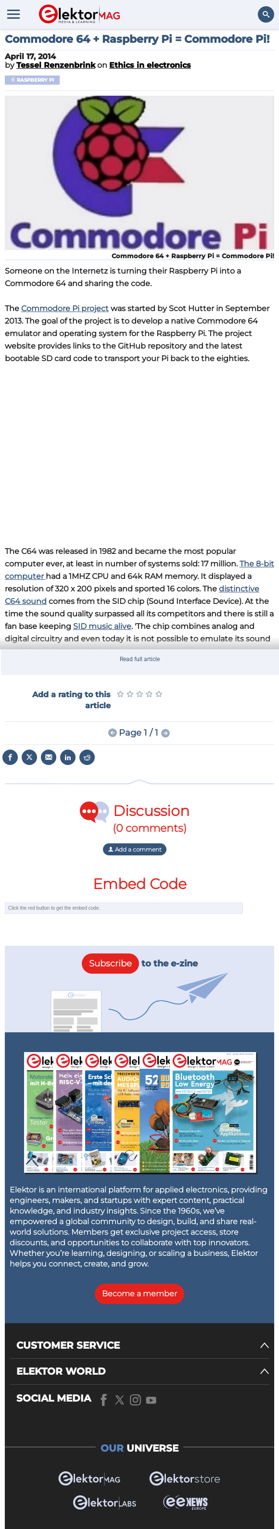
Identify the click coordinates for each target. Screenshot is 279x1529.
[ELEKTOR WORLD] (142, 1371)
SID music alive (102, 626)
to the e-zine (140, 963)
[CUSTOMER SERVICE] (142, 1345)
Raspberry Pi (32, 80)
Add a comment (135, 849)
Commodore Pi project (65, 308)
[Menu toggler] (13, 14)
